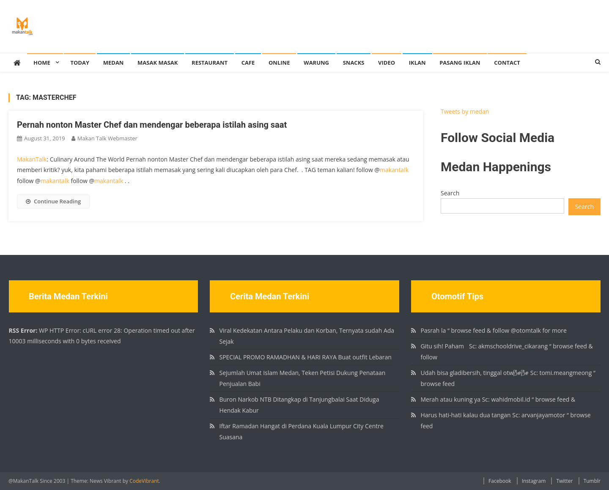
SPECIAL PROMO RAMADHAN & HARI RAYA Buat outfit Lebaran (305, 357)
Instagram (534, 481)
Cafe (248, 62)
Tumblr (592, 481)
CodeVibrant (144, 481)
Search (450, 193)
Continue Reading (53, 201)
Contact (507, 62)
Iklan (417, 62)
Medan (113, 62)
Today (79, 62)
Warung (316, 62)
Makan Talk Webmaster (107, 138)
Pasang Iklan (459, 62)
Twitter (564, 481)
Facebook (499, 481)
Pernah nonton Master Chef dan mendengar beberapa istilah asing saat (152, 125)
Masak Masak (157, 62)
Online (279, 62)
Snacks (354, 62)
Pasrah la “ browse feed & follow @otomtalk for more (493, 330)
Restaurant (210, 62)
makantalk (394, 170)
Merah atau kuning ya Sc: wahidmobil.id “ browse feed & (497, 399)
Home (41, 62)
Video (386, 62)
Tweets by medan (465, 111)
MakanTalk (32, 159)
